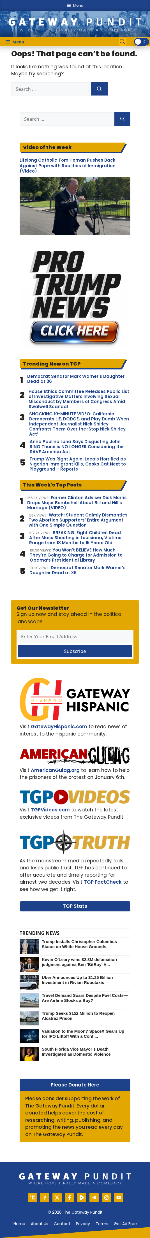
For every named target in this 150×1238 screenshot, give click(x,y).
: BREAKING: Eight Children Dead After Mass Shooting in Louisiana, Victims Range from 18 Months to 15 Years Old (75, 537)
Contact (62, 1224)
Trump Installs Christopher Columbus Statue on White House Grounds (79, 944)
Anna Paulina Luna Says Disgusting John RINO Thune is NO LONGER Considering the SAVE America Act (77, 446)
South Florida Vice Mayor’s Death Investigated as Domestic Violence (76, 1052)
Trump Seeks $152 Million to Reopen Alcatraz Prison (78, 1016)
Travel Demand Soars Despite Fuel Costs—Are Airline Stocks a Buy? (85, 998)
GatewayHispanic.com (59, 726)
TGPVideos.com (50, 809)
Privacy (83, 1224)
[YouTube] (118, 1197)
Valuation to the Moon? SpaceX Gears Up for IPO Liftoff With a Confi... (83, 1034)
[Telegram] (94, 1197)
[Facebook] (69, 1197)
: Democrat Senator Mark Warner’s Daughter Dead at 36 (77, 570)
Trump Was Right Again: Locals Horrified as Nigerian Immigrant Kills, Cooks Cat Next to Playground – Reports (77, 464)
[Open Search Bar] (122, 41)
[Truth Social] (32, 1197)
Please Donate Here (75, 1084)
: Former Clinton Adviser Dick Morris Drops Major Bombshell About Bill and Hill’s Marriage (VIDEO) (77, 502)
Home (19, 1224)
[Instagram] (106, 1197)
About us (39, 1224)
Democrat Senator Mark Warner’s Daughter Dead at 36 (75, 379)
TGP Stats (75, 906)
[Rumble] (81, 1197)
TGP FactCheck (103, 882)
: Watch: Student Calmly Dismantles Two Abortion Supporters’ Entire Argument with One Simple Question (78, 520)
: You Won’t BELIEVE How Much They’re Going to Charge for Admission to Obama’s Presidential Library (76, 555)
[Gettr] (44, 1197)
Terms (102, 1224)
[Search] (99, 89)
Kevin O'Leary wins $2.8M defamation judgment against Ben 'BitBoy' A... (79, 962)
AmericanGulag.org (55, 770)
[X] (57, 1197)
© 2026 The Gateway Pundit (75, 1212)
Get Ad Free (125, 1224)
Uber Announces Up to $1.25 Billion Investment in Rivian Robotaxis (77, 980)
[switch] (141, 42)
